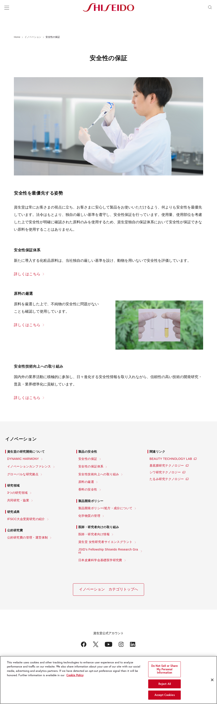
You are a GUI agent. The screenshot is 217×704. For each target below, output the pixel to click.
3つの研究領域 (17, 492)
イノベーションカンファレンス (29, 466)
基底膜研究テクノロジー (167, 465)
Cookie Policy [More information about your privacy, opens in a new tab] (75, 676)
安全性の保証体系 (90, 466)
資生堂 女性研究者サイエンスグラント (105, 541)
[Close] (212, 681)
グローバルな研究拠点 (22, 474)
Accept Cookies (165, 696)
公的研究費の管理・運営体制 (27, 537)
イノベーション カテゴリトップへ (108, 589)
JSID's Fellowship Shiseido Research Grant (108, 551)
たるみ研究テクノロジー (167, 478)
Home (17, 37)
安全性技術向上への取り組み (98, 474)
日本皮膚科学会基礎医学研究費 (100, 560)
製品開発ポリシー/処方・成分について (105, 508)
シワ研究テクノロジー (165, 472)
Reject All (164, 684)
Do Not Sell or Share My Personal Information (164, 670)
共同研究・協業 (18, 500)
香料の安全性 (87, 489)
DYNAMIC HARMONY (23, 458)
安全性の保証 (87, 458)
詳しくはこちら (27, 274)
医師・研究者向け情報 (94, 534)
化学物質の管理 (89, 515)
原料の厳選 (86, 481)
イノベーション (33, 37)
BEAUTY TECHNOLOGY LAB (171, 458)
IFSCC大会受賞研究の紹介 (26, 518)
